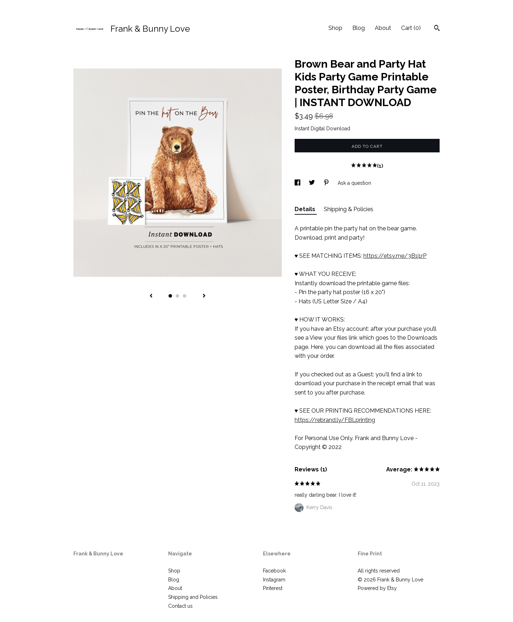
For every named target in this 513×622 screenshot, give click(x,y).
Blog (358, 28)
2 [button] (177, 296)
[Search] (437, 29)
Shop (335, 28)
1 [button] (170, 296)
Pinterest (273, 588)
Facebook (274, 571)
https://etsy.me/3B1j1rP (394, 255)
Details (306, 209)
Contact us (180, 606)
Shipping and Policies (193, 597)
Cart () (411, 28)
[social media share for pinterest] (327, 183)
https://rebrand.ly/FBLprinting (335, 420)
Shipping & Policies (348, 209)
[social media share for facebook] (298, 183)
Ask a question (354, 183)
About (383, 28)
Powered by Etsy (377, 588)
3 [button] (184, 296)
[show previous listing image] (151, 296)
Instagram (274, 579)
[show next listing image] (204, 296)
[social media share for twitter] (312, 183)
